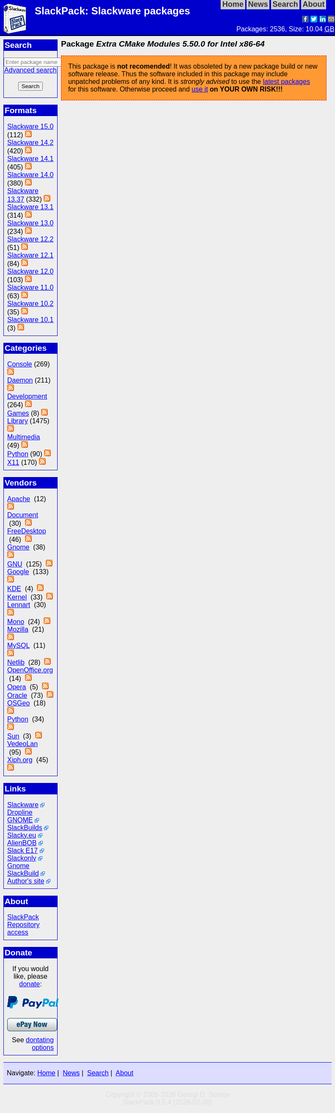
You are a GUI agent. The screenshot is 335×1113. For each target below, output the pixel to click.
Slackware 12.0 (30, 271)
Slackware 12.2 (30, 239)
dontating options (40, 1043)
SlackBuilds (24, 827)
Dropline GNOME (20, 816)
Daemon (20, 380)
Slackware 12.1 (30, 255)
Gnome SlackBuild (23, 869)
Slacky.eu (21, 835)
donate (29, 984)
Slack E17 (22, 850)
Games (18, 413)
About (124, 1073)
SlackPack (23, 917)
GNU (14, 564)
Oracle (17, 695)
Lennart (18, 604)
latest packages (286, 81)
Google (18, 571)
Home (46, 1073)
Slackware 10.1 (30, 319)
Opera (16, 687)
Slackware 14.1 (30, 158)
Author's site (25, 881)
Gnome (18, 547)
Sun (13, 736)
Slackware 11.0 (30, 287)
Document (22, 515)
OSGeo (18, 703)
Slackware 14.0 (30, 174)
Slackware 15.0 (30, 126)
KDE (14, 588)
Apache (18, 498)
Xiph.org (20, 759)
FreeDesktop (26, 531)
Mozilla (17, 629)
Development (27, 396)
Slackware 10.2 (30, 303)
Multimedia (23, 437)
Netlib (16, 662)
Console (19, 364)
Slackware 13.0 (30, 223)
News (71, 1073)
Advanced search (30, 70)
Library (17, 421)
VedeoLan (22, 743)
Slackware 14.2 (30, 142)
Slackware (23, 804)
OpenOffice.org (30, 670)
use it (200, 89)
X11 (13, 462)
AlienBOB (21, 843)
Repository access (23, 928)
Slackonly (21, 858)
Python (17, 454)
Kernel (17, 597)
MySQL (18, 645)
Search (98, 1073)
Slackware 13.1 (30, 207)
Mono (15, 621)
